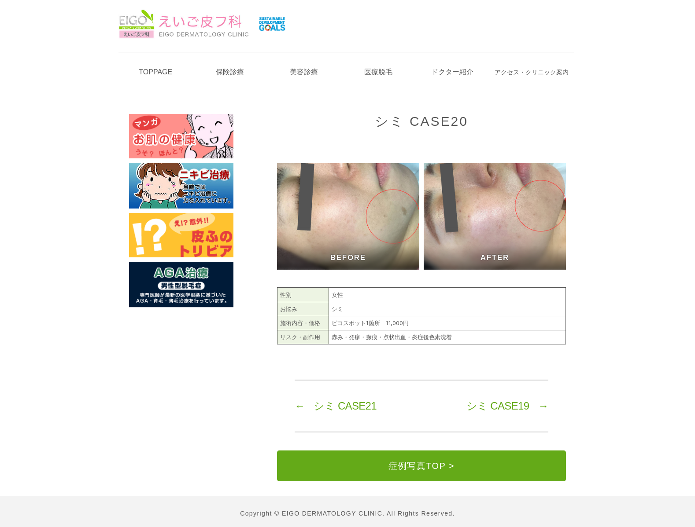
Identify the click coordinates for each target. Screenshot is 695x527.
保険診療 (230, 72)
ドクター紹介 (452, 72)
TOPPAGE (155, 72)
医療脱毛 (378, 72)
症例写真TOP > (421, 466)
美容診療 (304, 72)
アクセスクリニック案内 (532, 72)
